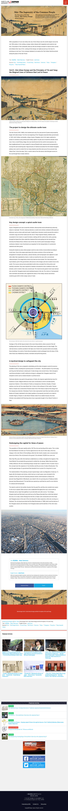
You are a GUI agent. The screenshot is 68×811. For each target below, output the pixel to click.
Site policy (43, 804)
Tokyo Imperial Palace (20, 64)
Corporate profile (26, 804)
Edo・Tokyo (16, 621)
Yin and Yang (30, 62)
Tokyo (48, 62)
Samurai (43, 62)
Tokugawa (53, 62)
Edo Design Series (21, 62)
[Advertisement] (34, 690)
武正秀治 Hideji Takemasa (18, 59)
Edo (15, 62)
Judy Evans (36, 59)
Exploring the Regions (8, 621)
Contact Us (35, 804)
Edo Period (37, 62)
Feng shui (11, 64)
